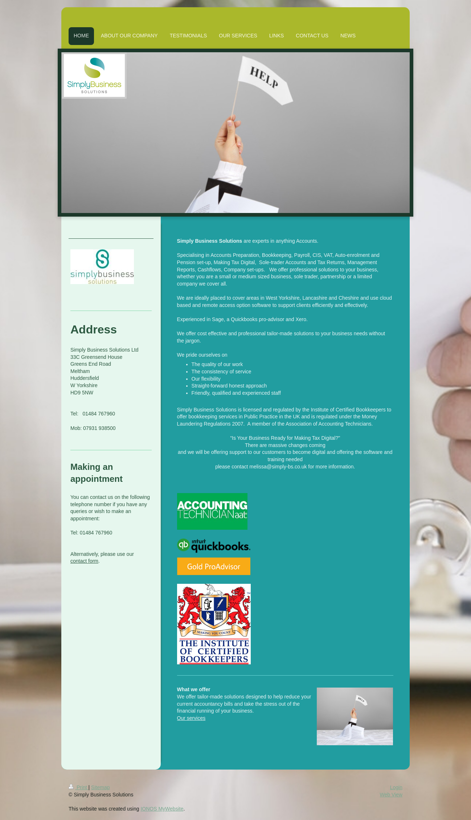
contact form (84, 561)
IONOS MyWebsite (161, 809)
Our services (191, 718)
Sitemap (100, 787)
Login (396, 787)
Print (79, 787)
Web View (391, 795)
